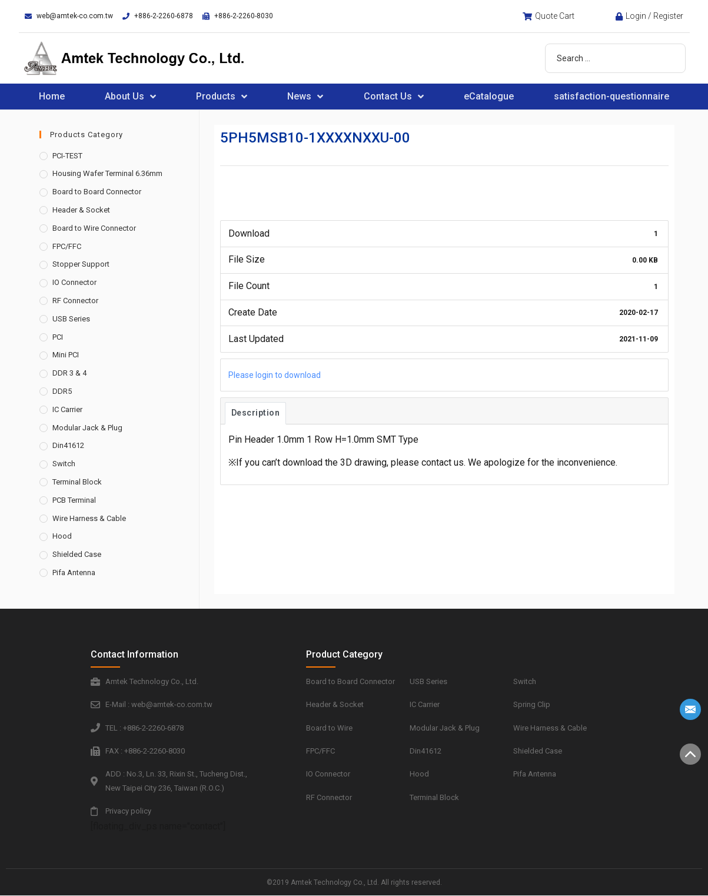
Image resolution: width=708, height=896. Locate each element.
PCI (57, 337)
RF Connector (75, 300)
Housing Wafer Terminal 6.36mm (107, 173)
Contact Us (394, 96)
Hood (62, 536)
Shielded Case (76, 554)
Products (221, 96)
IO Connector (74, 282)
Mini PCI (65, 354)
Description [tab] (255, 412)
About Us (130, 96)
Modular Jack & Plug (87, 427)
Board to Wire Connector (94, 228)
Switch (63, 463)
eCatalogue (489, 96)
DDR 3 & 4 (69, 373)
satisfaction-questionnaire (611, 96)
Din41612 (68, 445)
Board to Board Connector (96, 191)
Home (52, 96)
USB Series (71, 318)
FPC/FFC (66, 246)
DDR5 (62, 391)
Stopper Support (80, 264)
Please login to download (274, 375)
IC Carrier (67, 409)
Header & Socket (81, 209)
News (305, 96)
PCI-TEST (67, 155)
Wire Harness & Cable (89, 518)
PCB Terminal (74, 500)
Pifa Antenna (73, 572)
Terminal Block (77, 481)
